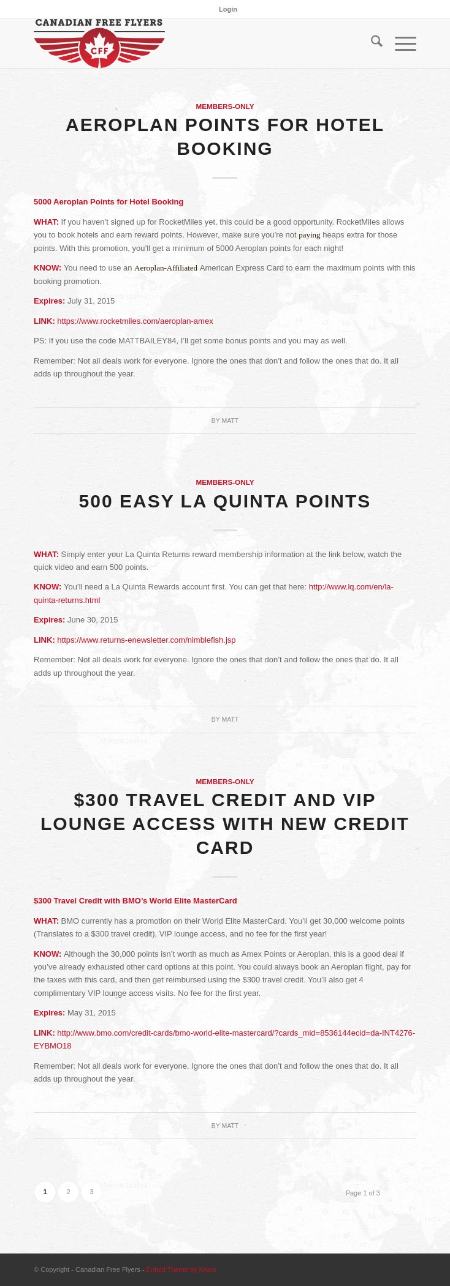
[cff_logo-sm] (187, 43)
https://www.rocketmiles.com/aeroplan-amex (135, 321)
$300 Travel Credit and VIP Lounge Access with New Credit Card (225, 824)
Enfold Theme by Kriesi (181, 1269)
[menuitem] (228, 9)
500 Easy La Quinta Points (225, 501)
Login (228, 9)
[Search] (371, 43)
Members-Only (225, 106)
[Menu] (399, 43)
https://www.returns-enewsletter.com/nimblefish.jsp (146, 640)
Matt (229, 420)
